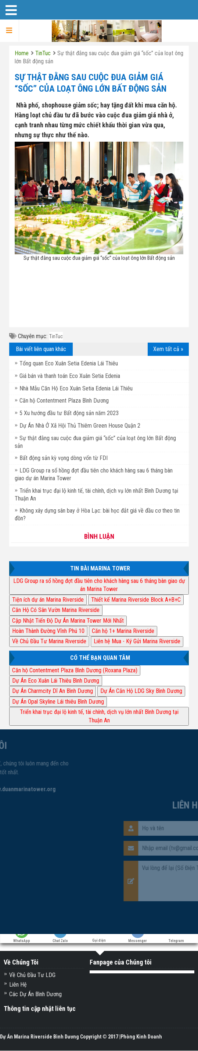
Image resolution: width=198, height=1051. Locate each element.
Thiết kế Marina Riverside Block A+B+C (136, 599)
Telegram (176, 937)
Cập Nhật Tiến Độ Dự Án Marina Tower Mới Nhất (68, 620)
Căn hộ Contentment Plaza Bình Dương (64, 400)
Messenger (137, 937)
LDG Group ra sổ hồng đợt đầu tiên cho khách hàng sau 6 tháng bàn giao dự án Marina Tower (99, 584)
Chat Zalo (60, 937)
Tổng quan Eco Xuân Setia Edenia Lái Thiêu (68, 363)
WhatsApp (21, 937)
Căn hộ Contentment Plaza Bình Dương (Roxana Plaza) (74, 670)
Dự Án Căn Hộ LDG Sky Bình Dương (141, 690)
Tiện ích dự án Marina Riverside (48, 599)
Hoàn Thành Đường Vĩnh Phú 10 (48, 630)
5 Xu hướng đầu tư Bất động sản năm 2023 (69, 413)
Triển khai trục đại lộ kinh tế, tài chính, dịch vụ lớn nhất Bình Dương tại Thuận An (99, 715)
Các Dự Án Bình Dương (35, 994)
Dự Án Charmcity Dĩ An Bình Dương (52, 690)
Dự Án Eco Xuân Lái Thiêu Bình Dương (55, 680)
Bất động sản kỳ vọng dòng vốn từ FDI (63, 457)
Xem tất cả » (168, 349)
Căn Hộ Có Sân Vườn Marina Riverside (56, 609)
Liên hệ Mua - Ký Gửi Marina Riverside (137, 641)
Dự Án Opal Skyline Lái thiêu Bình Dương (58, 701)
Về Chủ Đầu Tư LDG (32, 975)
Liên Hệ (18, 984)
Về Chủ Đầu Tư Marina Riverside (49, 641)
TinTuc (56, 336)
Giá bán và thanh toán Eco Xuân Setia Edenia (69, 375)
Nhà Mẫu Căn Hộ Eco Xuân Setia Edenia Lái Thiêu (76, 388)
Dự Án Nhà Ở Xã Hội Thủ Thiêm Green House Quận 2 (79, 425)
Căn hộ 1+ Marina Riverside (123, 630)
